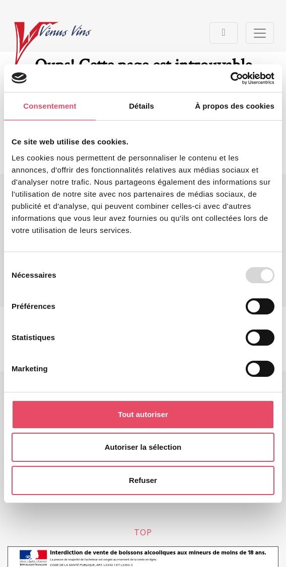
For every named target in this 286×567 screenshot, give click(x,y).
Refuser (143, 480)
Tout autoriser (143, 414)
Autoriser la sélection (143, 447)
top (143, 532)
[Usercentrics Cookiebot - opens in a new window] (230, 78)
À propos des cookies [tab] (234, 106)
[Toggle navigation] (223, 33)
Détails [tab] (141, 106)
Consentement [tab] (49, 106)
